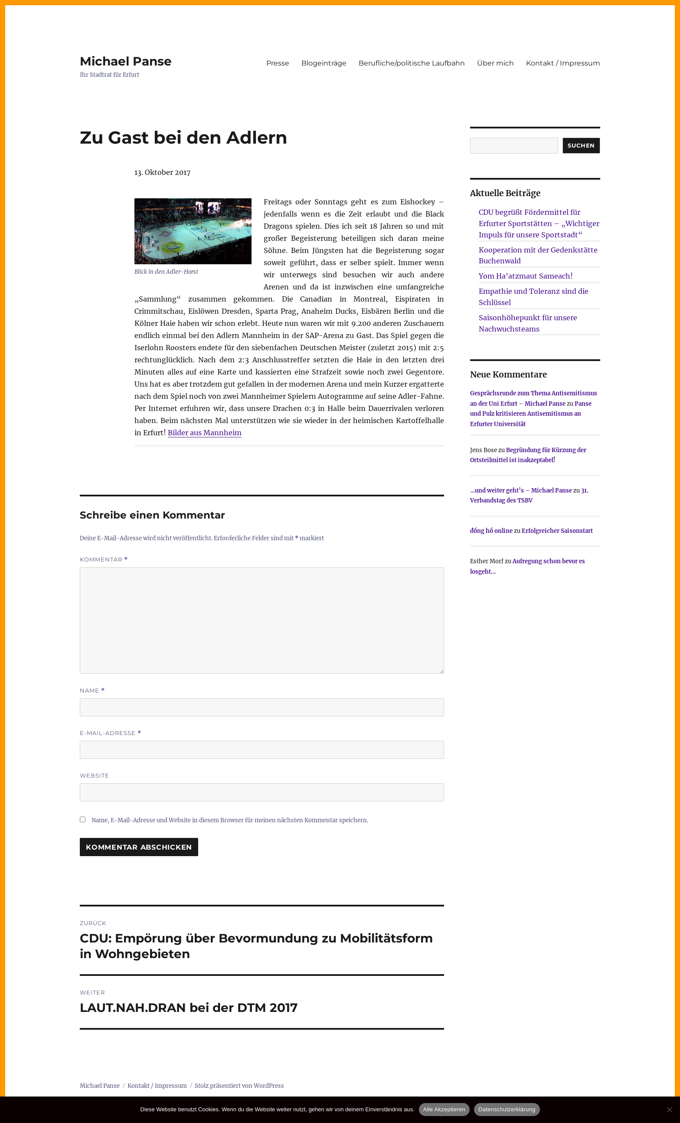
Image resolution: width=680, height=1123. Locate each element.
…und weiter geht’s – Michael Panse (521, 490)
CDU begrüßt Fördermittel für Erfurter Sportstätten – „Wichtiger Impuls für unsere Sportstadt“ (539, 223)
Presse (277, 63)
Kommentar (104, 559)
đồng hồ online (491, 531)
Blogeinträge (324, 63)
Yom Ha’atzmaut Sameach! (526, 276)
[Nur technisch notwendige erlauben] (669, 1109)
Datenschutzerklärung (506, 1109)
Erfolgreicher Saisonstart (557, 531)
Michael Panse (126, 61)
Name (92, 690)
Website (94, 775)
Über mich (495, 63)
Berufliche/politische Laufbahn (412, 63)
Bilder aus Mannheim (205, 432)
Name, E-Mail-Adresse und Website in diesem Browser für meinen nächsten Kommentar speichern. (230, 820)
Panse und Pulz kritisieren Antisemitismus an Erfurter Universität (531, 414)
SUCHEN (581, 145)
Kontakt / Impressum (563, 63)
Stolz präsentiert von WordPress (239, 1086)
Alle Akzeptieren (444, 1109)
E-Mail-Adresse (110, 733)
